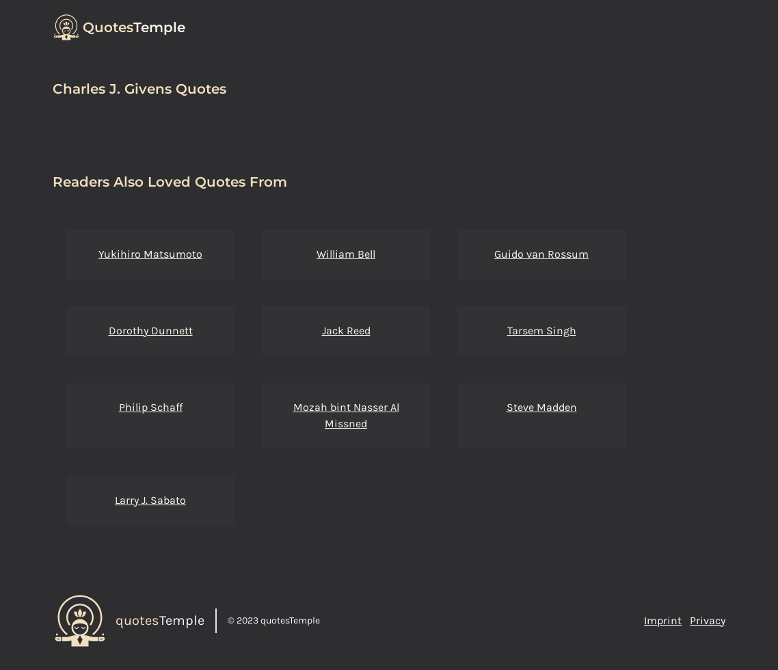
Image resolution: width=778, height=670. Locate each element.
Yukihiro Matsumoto (150, 253)
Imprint (663, 620)
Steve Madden (542, 407)
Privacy (707, 620)
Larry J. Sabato (150, 500)
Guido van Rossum (541, 253)
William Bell (346, 253)
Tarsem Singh (541, 330)
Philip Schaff (151, 407)
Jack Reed (346, 330)
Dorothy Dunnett (151, 330)
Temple (134, 27)
